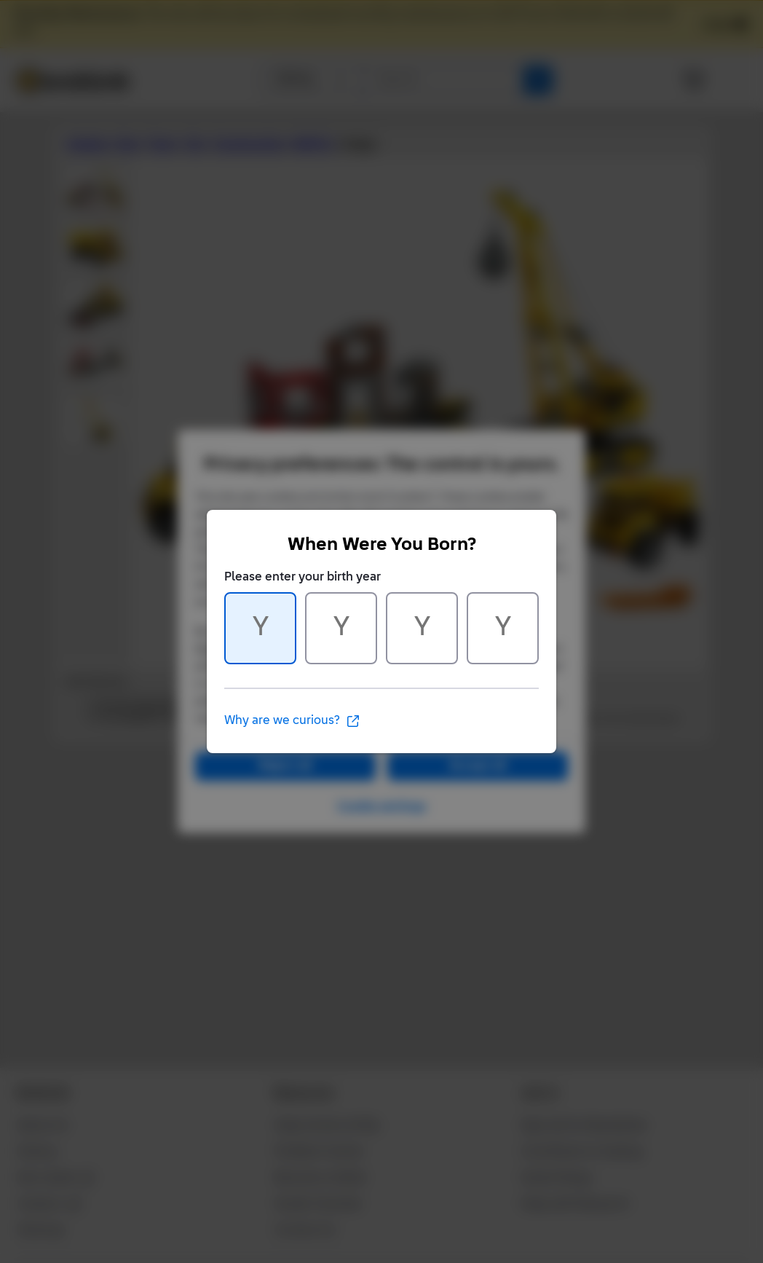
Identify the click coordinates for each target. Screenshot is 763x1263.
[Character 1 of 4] (260, 628)
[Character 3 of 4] (422, 628)
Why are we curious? (292, 721)
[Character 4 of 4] (503, 628)
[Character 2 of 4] (341, 628)
